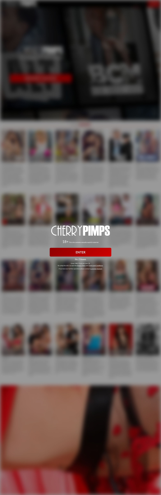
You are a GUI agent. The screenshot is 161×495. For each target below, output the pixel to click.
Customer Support (96, 268)
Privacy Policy (81, 265)
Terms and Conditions (96, 265)
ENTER (80, 252)
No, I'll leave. (80, 259)
